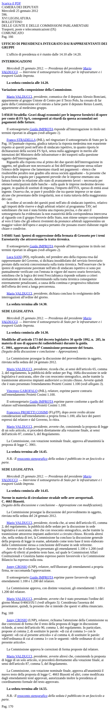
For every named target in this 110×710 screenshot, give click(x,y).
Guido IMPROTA (41, 129)
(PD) (25, 257)
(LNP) (32, 566)
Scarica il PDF (11, 3)
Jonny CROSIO (17, 566)
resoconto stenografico (32, 458)
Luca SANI (14, 257)
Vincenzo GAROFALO (22, 391)
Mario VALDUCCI (19, 96)
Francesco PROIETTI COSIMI (27, 412)
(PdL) (40, 140)
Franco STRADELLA (21, 140)
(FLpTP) (54, 412)
